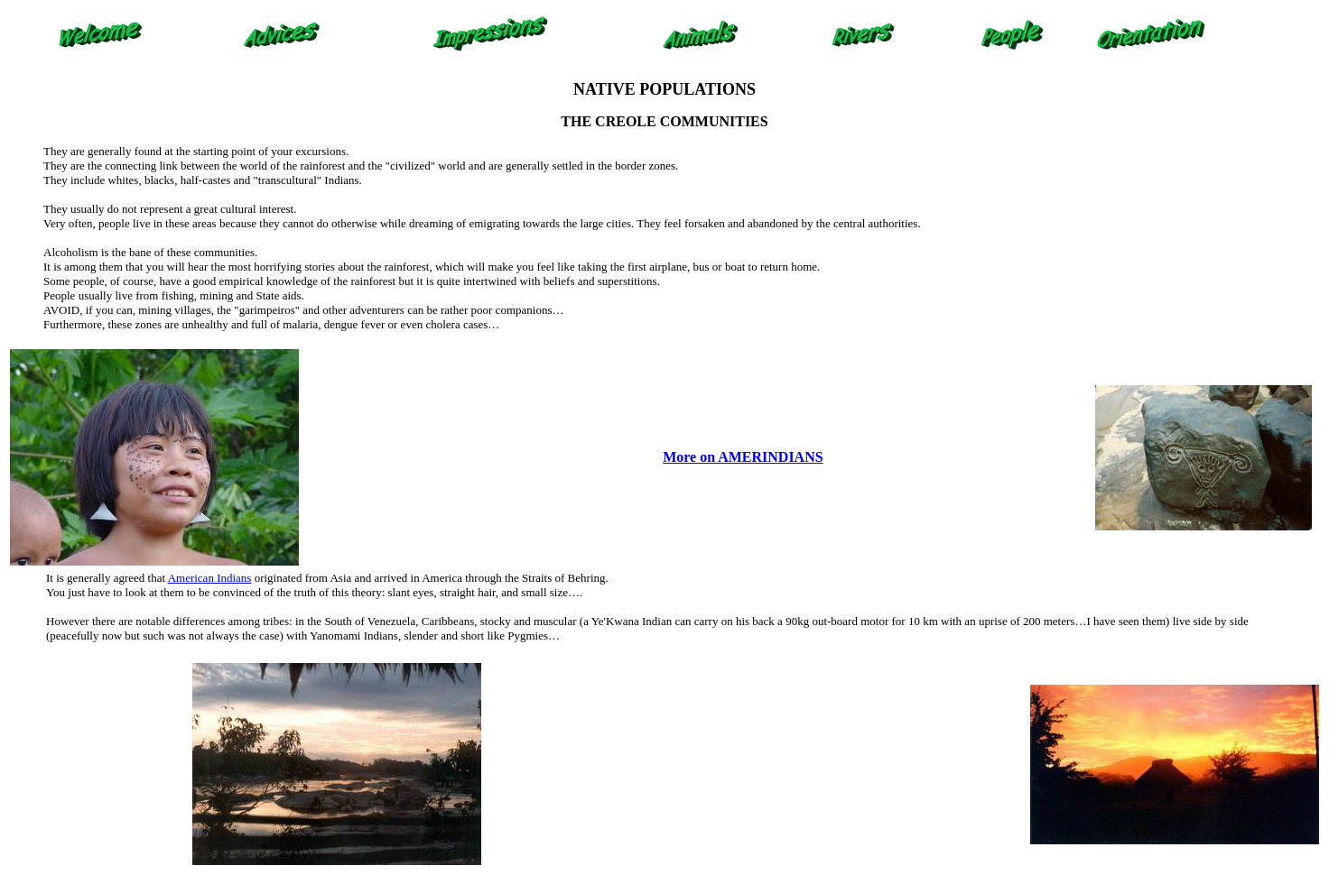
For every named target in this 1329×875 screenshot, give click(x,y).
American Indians (210, 578)
